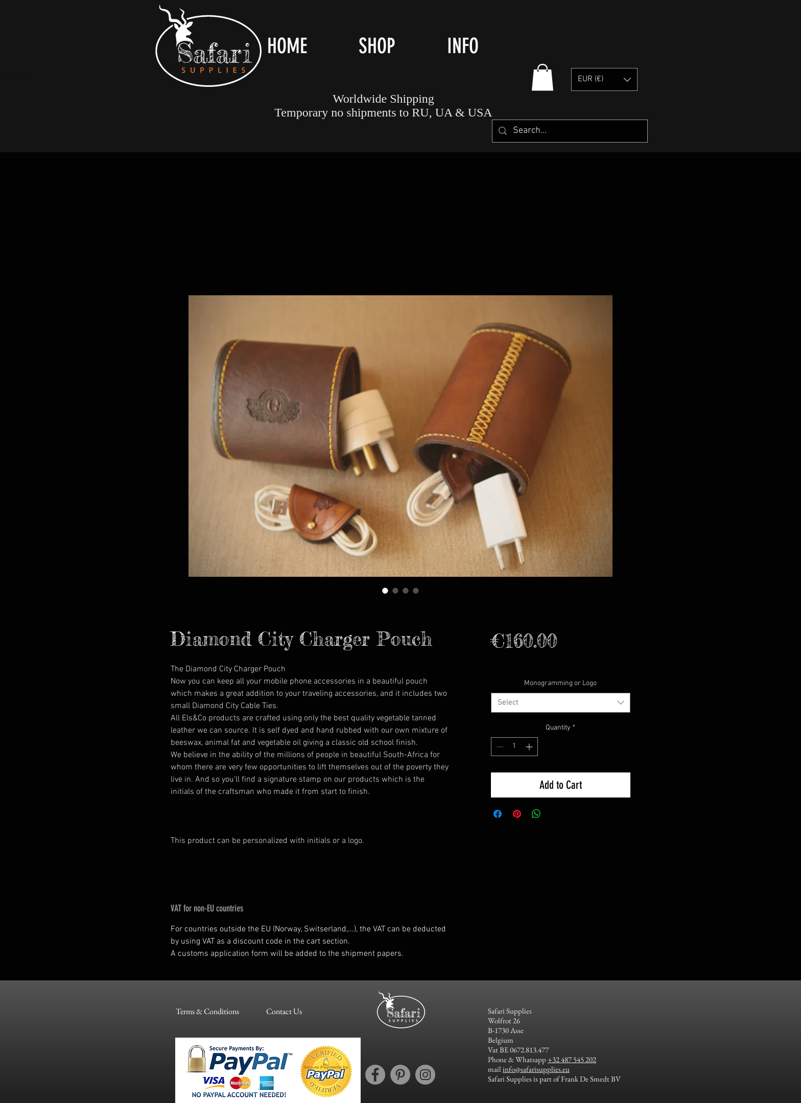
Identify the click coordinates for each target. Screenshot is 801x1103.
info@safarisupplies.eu (536, 1069)
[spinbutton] (514, 747)
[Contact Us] (283, 1012)
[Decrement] (498, 747)
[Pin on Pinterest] (517, 814)
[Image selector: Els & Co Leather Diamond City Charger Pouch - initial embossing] (405, 590)
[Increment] (530, 747)
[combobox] (560, 703)
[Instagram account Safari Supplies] (425, 1075)
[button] (395, 46)
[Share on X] (556, 814)
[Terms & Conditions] (207, 1012)
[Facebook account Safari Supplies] (375, 1075)
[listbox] (604, 79)
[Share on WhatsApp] (536, 814)
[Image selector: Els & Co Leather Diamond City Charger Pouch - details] (416, 590)
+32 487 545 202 (572, 1059)
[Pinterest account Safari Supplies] (400, 1075)
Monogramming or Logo (560, 683)
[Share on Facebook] (497, 814)
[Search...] (569, 131)
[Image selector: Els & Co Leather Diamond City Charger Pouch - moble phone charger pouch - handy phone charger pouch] (385, 590)
